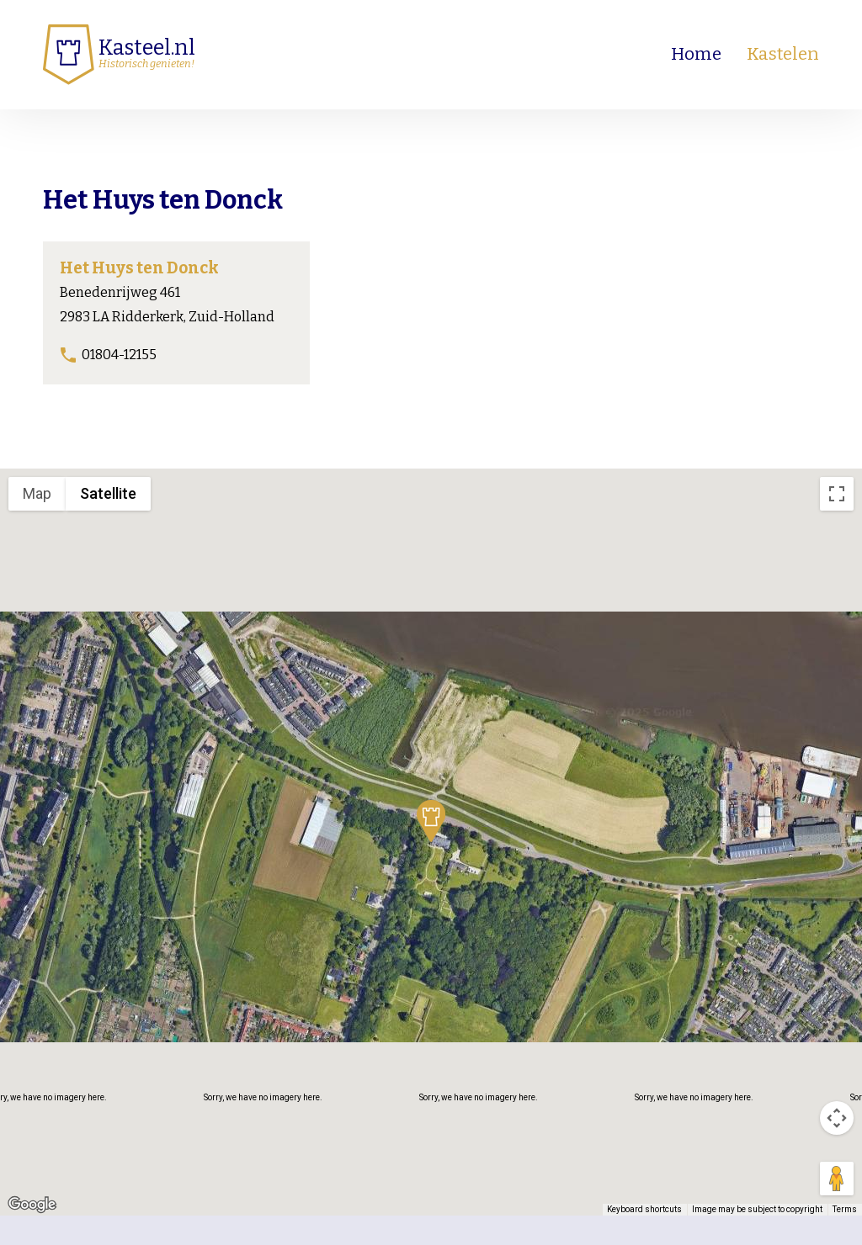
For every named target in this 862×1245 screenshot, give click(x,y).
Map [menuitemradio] (37, 493)
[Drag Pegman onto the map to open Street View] (837, 1178)
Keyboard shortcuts (644, 1209)
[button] (431, 821)
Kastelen (783, 54)
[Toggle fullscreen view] (837, 494)
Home (696, 54)
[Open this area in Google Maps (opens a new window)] (32, 1205)
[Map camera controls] (837, 1118)
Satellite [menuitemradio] (108, 493)
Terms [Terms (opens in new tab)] (845, 1209)
